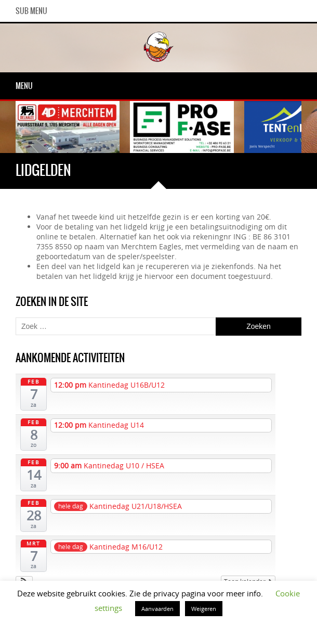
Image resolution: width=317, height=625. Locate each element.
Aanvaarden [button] (157, 609)
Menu (24, 86)
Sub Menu (31, 11)
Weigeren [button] (203, 609)
